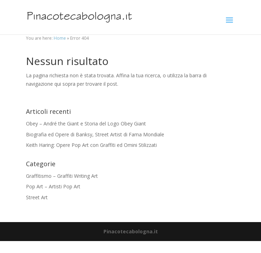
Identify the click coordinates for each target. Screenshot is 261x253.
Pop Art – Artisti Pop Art (53, 186)
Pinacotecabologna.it (130, 231)
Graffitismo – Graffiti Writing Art (62, 176)
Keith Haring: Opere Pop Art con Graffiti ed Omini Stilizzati (91, 145)
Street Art (37, 197)
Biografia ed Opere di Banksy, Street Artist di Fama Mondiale (95, 134)
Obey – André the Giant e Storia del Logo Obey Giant (86, 123)
